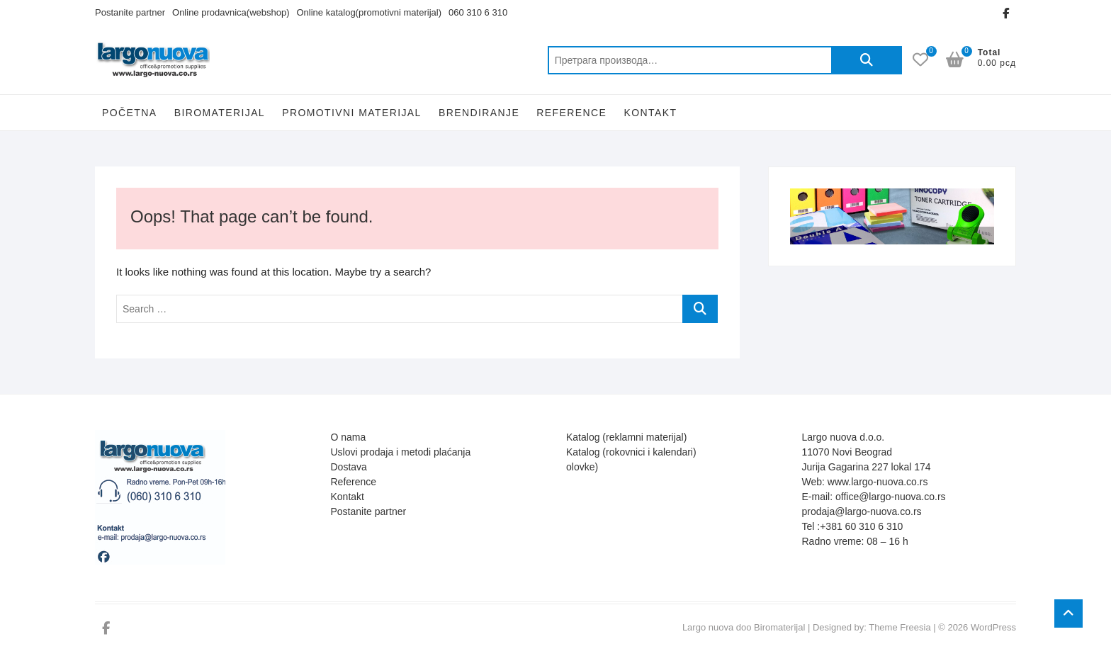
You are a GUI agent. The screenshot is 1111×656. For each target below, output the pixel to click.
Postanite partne (367, 511)
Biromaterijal (219, 112)
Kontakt (650, 112)
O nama (348, 437)
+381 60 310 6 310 (861, 526)
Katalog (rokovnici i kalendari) (631, 452)
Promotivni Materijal (352, 112)
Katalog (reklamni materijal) (626, 437)
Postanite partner (130, 12)
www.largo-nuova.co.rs (878, 481)
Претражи (866, 60)
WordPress (993, 627)
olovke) (582, 467)
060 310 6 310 (478, 12)
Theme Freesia (899, 627)
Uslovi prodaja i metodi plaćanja (401, 452)
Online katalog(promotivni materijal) (369, 12)
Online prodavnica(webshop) (230, 12)
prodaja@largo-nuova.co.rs (862, 511)
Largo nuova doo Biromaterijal (743, 627)
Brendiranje (479, 112)
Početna (129, 112)
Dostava (349, 467)
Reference (571, 112)
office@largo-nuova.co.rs (890, 496)
